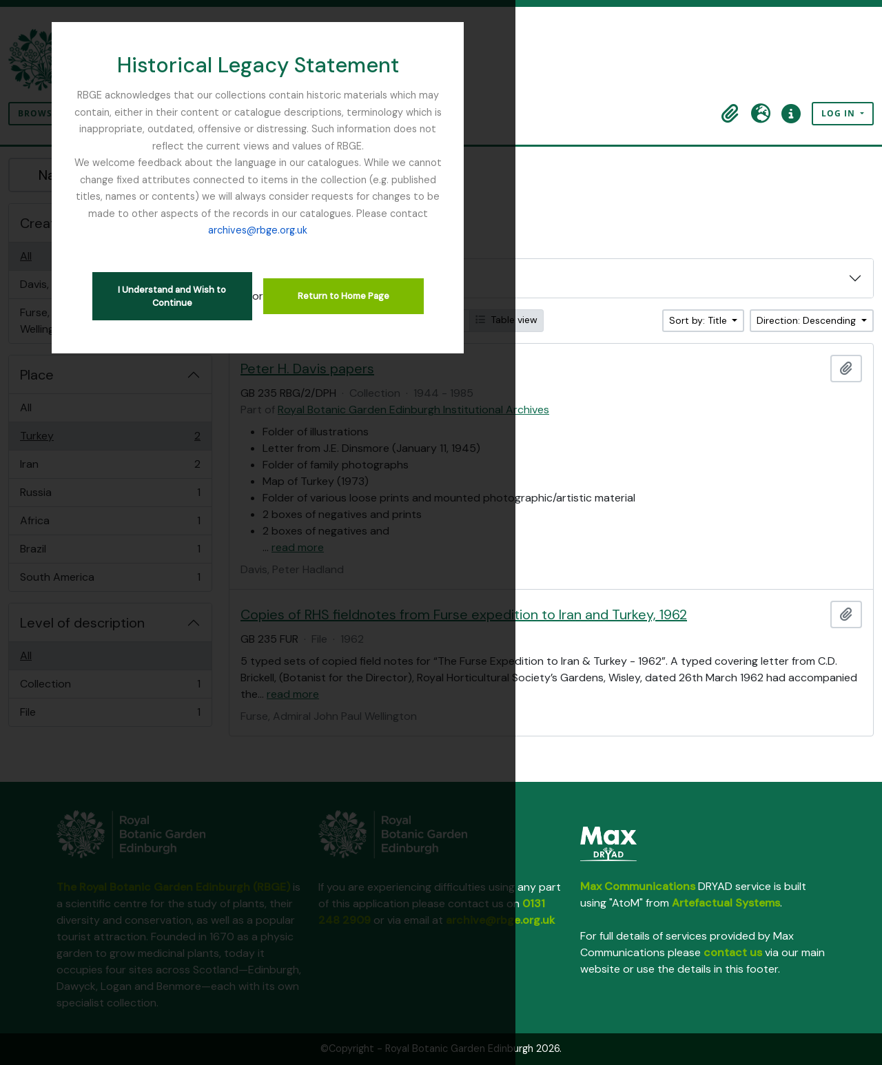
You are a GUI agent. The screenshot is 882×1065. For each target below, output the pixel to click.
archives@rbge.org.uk (506, 180)
